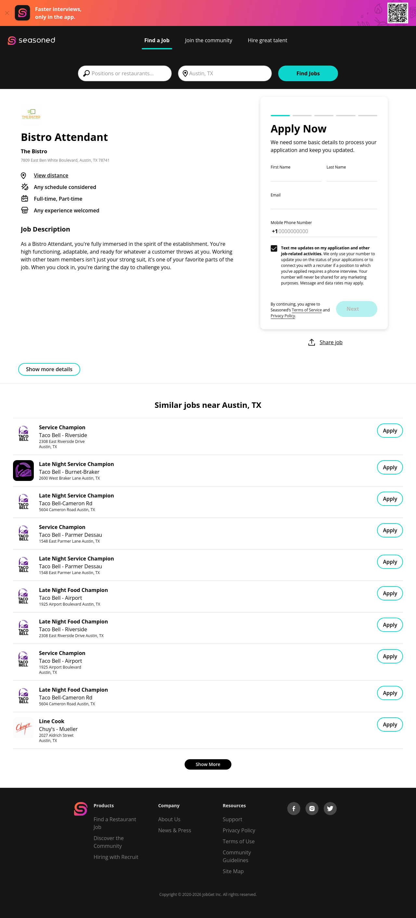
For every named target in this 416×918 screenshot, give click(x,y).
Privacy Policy (283, 316)
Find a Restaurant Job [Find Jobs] (115, 823)
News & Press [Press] (174, 830)
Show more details (49, 369)
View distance (51, 175)
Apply (390, 430)
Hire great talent (267, 40)
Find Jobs (308, 73)
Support (232, 819)
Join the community (208, 40)
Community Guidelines (237, 856)
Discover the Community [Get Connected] (109, 842)
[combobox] (125, 73)
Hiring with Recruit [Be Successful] (116, 857)
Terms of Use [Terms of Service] (238, 841)
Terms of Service (307, 310)
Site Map (233, 871)
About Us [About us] (169, 819)
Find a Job (157, 40)
